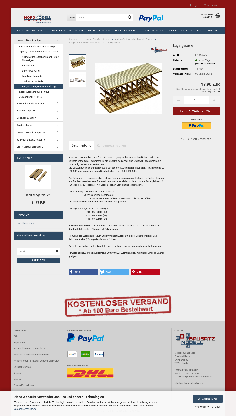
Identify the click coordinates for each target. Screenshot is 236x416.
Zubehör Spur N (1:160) (31, 97)
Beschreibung (81, 145)
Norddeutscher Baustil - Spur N (35, 91)
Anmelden (38, 260)
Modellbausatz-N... (26, 223)
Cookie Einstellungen (24, 385)
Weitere (212, 30)
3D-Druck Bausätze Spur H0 (31, 139)
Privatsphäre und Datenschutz (29, 348)
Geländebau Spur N (126, 30)
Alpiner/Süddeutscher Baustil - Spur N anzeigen (40, 59)
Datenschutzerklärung (25, 409)
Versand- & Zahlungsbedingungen (31, 354)
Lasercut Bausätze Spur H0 (185, 30)
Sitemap (18, 379)
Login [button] (194, 5)
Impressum (19, 342)
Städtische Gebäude (32, 81)
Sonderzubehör (154, 30)
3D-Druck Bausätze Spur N (67, 30)
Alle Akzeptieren (207, 398)
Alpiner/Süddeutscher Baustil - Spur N (38, 51)
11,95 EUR (38, 202)
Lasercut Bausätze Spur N (29, 30)
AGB (16, 336)
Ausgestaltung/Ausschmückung (39, 86)
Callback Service (22, 367)
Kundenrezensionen (111, 145)
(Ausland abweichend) (205, 64)
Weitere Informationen (208, 406)
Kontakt (18, 373)
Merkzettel (210, 5)
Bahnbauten (28, 65)
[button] (178, 100)
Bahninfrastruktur (31, 70)
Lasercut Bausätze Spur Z (30, 146)
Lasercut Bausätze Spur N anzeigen (37, 46)
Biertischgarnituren (38, 195)
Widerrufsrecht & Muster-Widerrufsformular (36, 360)
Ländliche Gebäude (32, 76)
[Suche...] (71, 17)
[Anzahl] (196, 100)
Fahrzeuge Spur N (99, 30)
